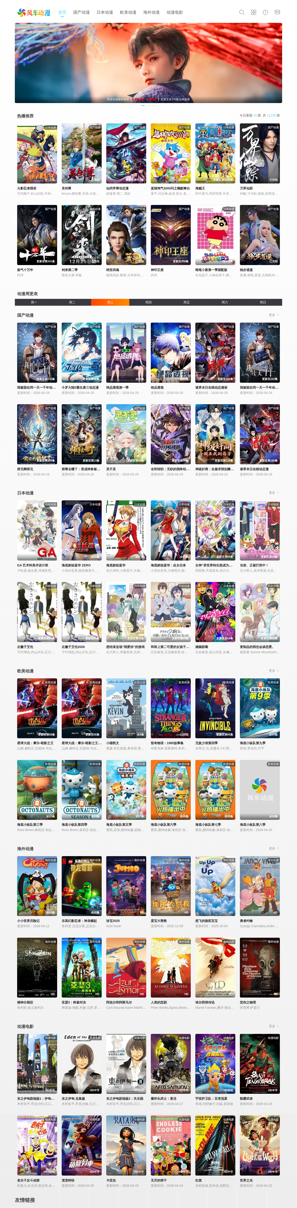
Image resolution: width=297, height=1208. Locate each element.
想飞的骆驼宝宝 (206, 921)
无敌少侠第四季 (206, 743)
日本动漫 (105, 12)
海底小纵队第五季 (119, 824)
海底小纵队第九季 (252, 743)
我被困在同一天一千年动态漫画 (262, 387)
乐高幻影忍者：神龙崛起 (79, 921)
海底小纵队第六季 (163, 824)
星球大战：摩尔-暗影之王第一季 (85, 743)
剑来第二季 (70, 270)
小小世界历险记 (28, 921)
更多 (274, 315)
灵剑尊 (66, 188)
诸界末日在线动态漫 (254, 469)
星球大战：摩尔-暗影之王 (35, 743)
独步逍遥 (246, 270)
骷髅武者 (246, 1098)
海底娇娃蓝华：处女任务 (168, 565)
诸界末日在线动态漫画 (211, 387)
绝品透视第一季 (117, 387)
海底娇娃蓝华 (115, 565)
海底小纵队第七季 (208, 824)
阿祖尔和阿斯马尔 (119, 1002)
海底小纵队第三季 (30, 824)
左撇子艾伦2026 (73, 647)
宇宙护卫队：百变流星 (211, 1098)
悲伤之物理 (248, 1002)
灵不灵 (111, 469)
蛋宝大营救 (159, 921)
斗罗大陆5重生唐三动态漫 (80, 387)
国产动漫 (81, 12)
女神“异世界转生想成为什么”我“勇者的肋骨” (227, 565)
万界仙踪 (246, 188)
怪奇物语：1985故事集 (167, 743)
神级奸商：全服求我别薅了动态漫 (219, 469)
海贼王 (200, 188)
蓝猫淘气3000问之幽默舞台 (170, 188)
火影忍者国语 (26, 188)
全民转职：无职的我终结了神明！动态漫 (179, 469)
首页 (62, 12)
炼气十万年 (25, 270)
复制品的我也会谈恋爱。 (257, 647)
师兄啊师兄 (25, 469)
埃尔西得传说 (205, 1002)
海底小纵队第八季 (252, 824)
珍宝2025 (113, 921)
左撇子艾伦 (25, 647)
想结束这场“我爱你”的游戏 (125, 647)
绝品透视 (157, 387)
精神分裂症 (25, 1002)
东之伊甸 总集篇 (73, 1098)
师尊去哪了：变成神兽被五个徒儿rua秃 (90, 469)
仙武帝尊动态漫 (117, 188)
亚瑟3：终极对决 (74, 1002)
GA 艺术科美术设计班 (32, 565)
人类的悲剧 (159, 1002)
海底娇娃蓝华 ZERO (76, 565)
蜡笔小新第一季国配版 (211, 270)
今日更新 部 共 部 (260, 115)
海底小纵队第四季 (74, 824)
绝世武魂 (112, 270)
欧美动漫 (128, 12)
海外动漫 (151, 12)
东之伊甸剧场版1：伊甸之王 (37, 1098)
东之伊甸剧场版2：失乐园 (124, 1098)
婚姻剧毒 (201, 647)
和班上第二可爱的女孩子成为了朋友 (176, 647)
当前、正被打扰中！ (254, 565)
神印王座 (157, 270)
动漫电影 (175, 12)
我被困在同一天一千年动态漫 (38, 387)
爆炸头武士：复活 (163, 1098)
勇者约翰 (246, 921)
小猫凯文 (112, 743)
